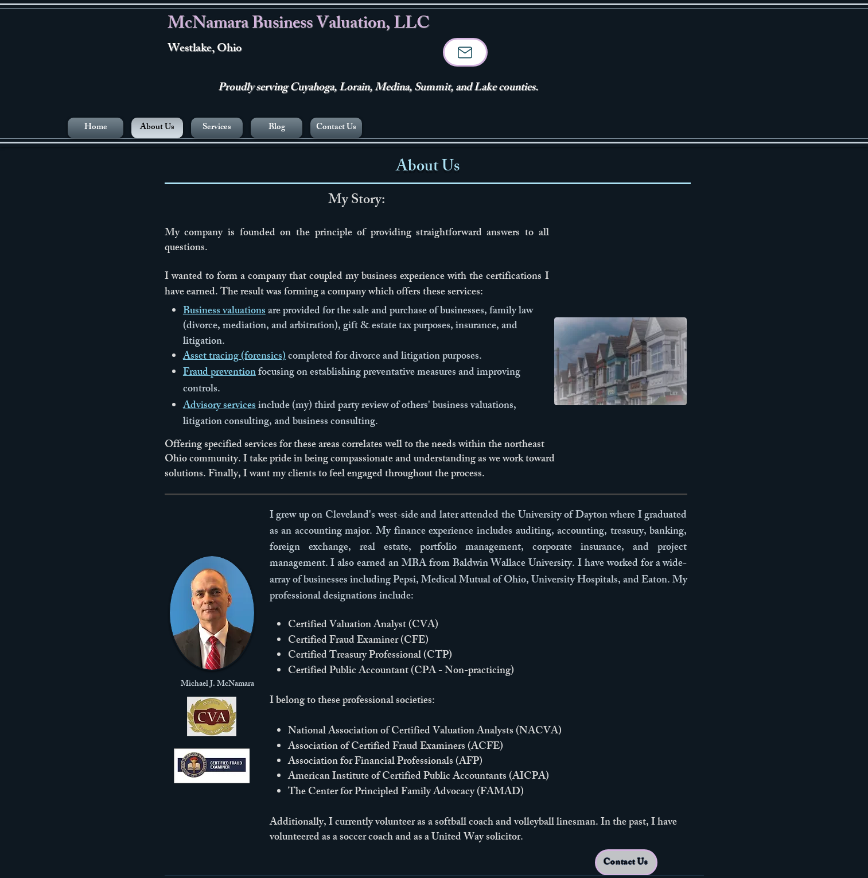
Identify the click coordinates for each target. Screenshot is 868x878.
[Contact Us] (626, 862)
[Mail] (465, 52)
